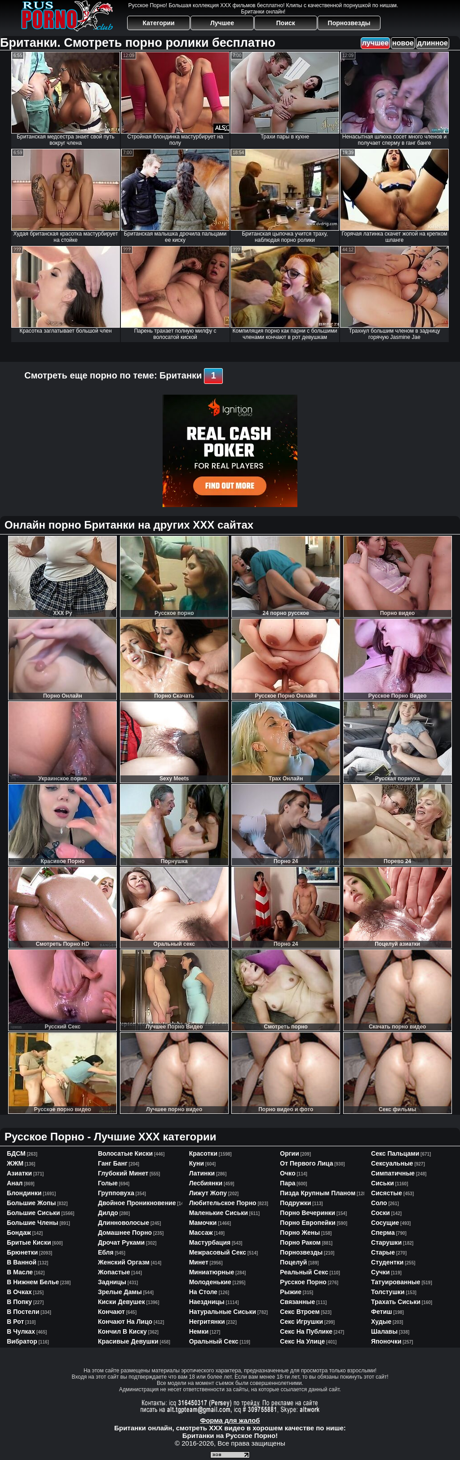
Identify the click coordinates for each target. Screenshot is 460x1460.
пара (287, 1183)
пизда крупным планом (317, 1193)
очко (287, 1173)
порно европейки (308, 1222)
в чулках (21, 1331)
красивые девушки (128, 1341)
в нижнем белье (33, 1282)
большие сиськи (33, 1212)
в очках (19, 1291)
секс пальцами (395, 1153)
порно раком (300, 1242)
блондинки (24, 1193)
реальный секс (304, 1272)
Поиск (285, 23)
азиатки (19, 1173)
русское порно (303, 1282)
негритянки (207, 1321)
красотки (203, 1153)
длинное (432, 43)
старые (383, 1252)
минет (198, 1262)
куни (196, 1163)
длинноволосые (123, 1222)
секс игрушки (301, 1321)
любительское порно (223, 1202)
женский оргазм (124, 1262)
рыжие (290, 1291)
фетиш (381, 1311)
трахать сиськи (395, 1301)
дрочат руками (121, 1242)
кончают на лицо (125, 1321)
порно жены (300, 1232)
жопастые (114, 1272)
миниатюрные (211, 1272)
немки (199, 1331)
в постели (23, 1311)
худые (381, 1321)
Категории (159, 23)
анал (14, 1183)
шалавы (384, 1331)
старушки (386, 1242)
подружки (295, 1202)
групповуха (116, 1193)
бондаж (19, 1232)
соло (379, 1202)
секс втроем (299, 1311)
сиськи (382, 1183)
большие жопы (31, 1202)
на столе (203, 1291)
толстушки (388, 1291)
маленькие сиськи (218, 1212)
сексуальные (392, 1163)
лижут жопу (208, 1193)
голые (108, 1183)
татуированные (395, 1282)
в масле (20, 1272)
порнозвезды (301, 1252)
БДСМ (16, 1153)
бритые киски (29, 1242)
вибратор (22, 1341)
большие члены (32, 1222)
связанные (297, 1301)
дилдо (108, 1212)
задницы (112, 1282)
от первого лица (306, 1163)
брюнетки (22, 1252)
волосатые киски (125, 1153)
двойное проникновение (137, 1202)
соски (380, 1212)
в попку (19, 1301)
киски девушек (121, 1301)
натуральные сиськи (222, 1311)
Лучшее (222, 23)
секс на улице (302, 1341)
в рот (15, 1321)
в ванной (21, 1262)
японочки (386, 1341)
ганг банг (113, 1163)
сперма (383, 1232)
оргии (289, 1153)
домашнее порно (125, 1232)
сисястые (386, 1193)
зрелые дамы (120, 1291)
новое (403, 43)
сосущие (385, 1222)
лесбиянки (206, 1183)
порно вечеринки (307, 1212)
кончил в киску (122, 1331)
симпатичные (393, 1173)
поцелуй (293, 1262)
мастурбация (210, 1242)
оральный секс (214, 1341)
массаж (201, 1232)
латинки (202, 1173)
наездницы (207, 1301)
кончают (111, 1311)
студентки (387, 1262)
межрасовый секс (217, 1252)
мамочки (203, 1222)
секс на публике (306, 1331)
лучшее (375, 43)
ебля (106, 1252)
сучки (380, 1272)
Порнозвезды (349, 23)
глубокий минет (123, 1173)
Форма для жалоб (230, 1420)
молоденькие (210, 1282)
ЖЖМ (15, 1163)
